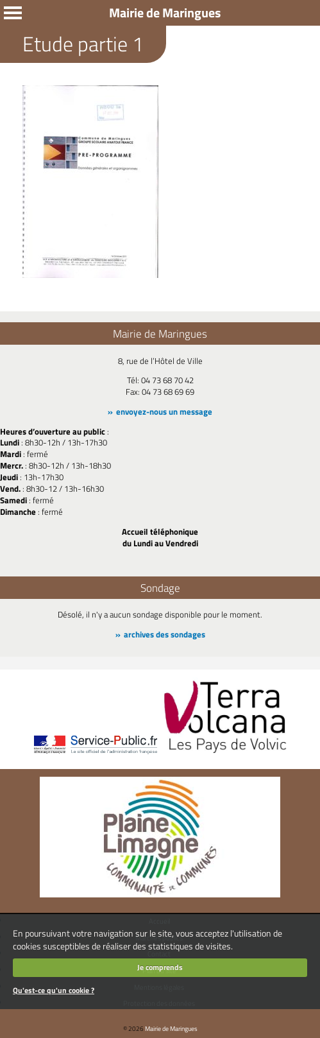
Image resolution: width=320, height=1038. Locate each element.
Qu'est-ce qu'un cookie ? (53, 990)
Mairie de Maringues (171, 1028)
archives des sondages (164, 634)
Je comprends (160, 967)
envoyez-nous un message (164, 411)
